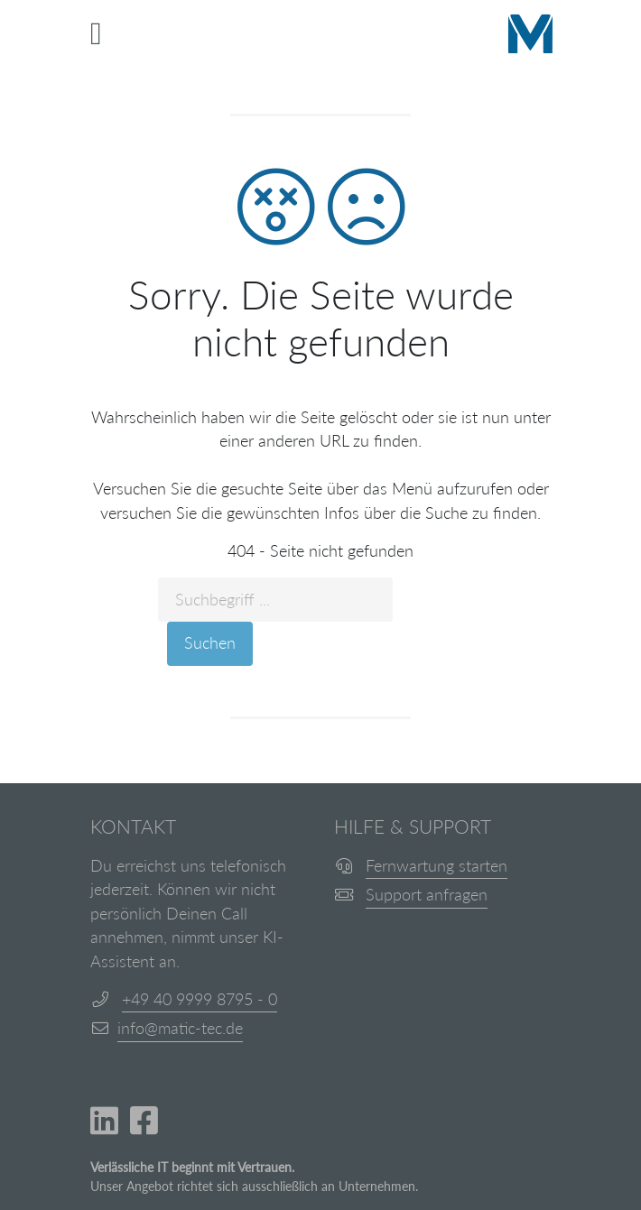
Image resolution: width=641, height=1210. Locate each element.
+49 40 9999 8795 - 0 (199, 999)
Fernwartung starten (436, 865)
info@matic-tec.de (180, 1028)
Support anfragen (427, 894)
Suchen (210, 642)
